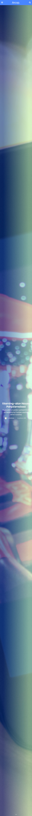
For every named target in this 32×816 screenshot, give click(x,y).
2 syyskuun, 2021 (21, 418)
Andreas (11, 418)
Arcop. (16, 2)
